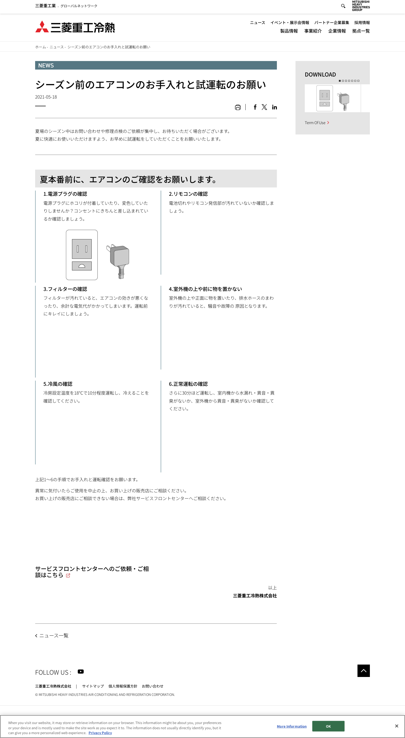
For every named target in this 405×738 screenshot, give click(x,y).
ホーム (40, 46)
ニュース (257, 24)
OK (328, 726)
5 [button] (352, 81)
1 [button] (340, 81)
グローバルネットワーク (66, 7)
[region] (202, 726)
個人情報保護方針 (122, 686)
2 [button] (343, 81)
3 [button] (346, 81)
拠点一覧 (361, 32)
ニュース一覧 (53, 635)
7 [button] (358, 81)
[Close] (396, 726)
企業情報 (337, 32)
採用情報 (362, 24)
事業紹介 (313, 32)
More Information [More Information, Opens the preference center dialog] (292, 726)
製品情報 (289, 32)
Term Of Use (315, 122)
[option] (333, 98)
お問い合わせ (152, 686)
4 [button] (349, 81)
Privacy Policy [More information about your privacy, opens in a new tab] (100, 732)
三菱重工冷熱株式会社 (53, 686)
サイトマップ (93, 686)
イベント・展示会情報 (289, 24)
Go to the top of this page (363, 671)
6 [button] (355, 81)
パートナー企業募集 (331, 24)
